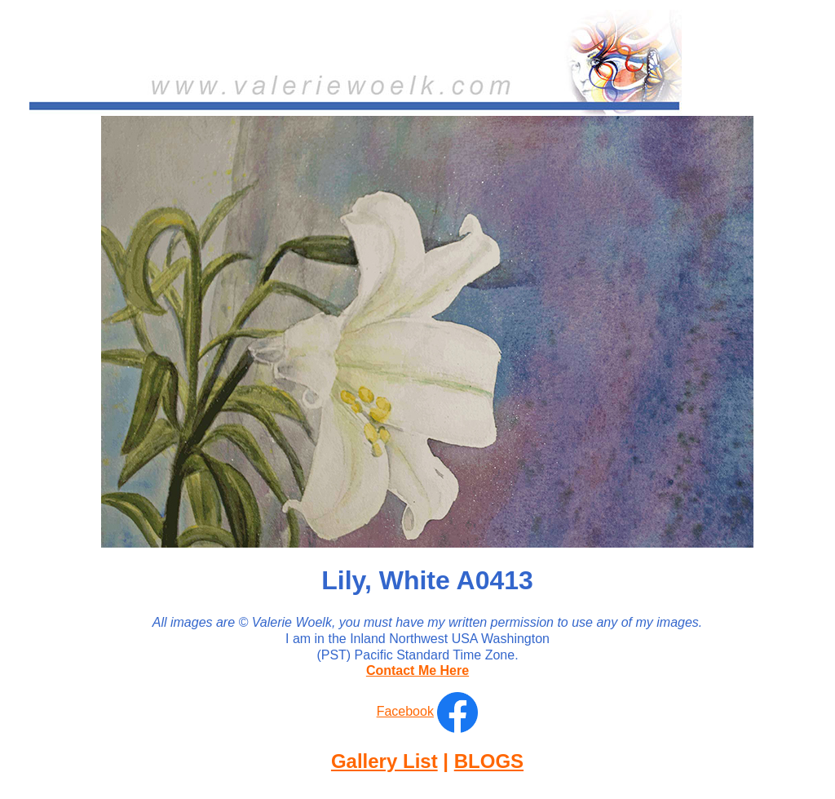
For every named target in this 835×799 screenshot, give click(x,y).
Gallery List (384, 761)
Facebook (405, 711)
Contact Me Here (417, 670)
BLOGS (489, 761)
